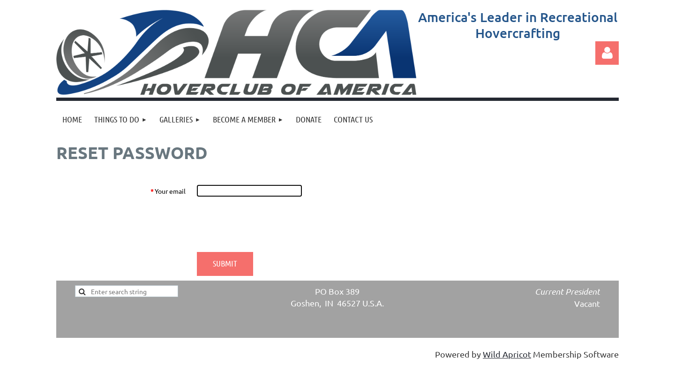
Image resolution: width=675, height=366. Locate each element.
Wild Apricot (507, 354)
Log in (607, 53)
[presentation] (268, 224)
